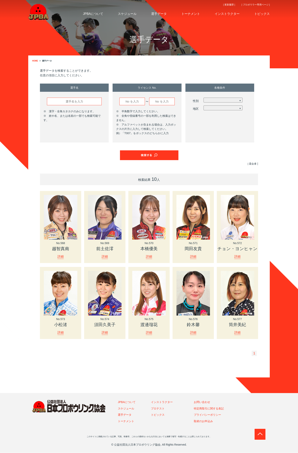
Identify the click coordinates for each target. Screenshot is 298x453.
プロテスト (158, 408)
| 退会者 (252, 163)
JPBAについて (127, 402)
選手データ (124, 414)
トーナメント (126, 421)
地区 (196, 108)
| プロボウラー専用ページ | (256, 4)
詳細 (60, 256)
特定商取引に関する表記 (209, 408)
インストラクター (162, 402)
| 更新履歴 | (229, 4)
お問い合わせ (202, 402)
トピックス (158, 414)
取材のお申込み (203, 421)
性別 (196, 101)
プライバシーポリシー (207, 414)
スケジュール (126, 408)
